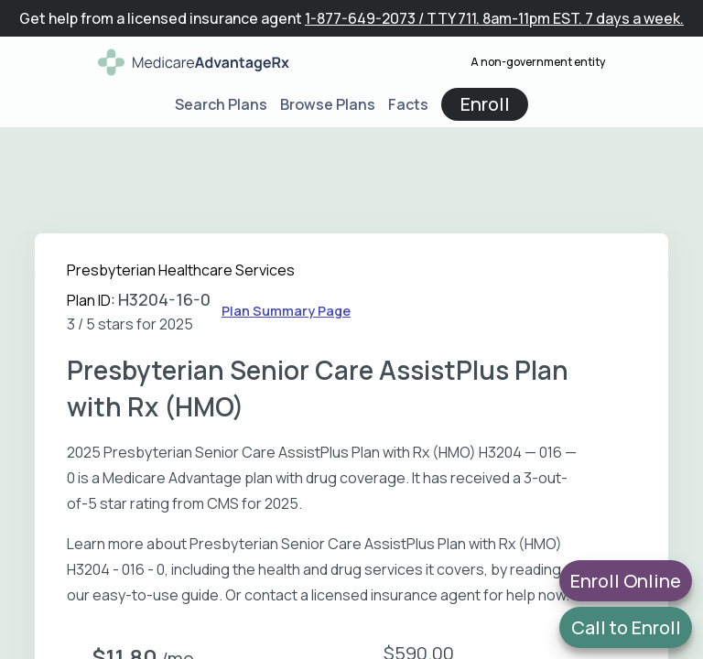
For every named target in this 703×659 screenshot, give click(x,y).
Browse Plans (327, 104)
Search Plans (221, 104)
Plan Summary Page (286, 310)
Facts (408, 104)
